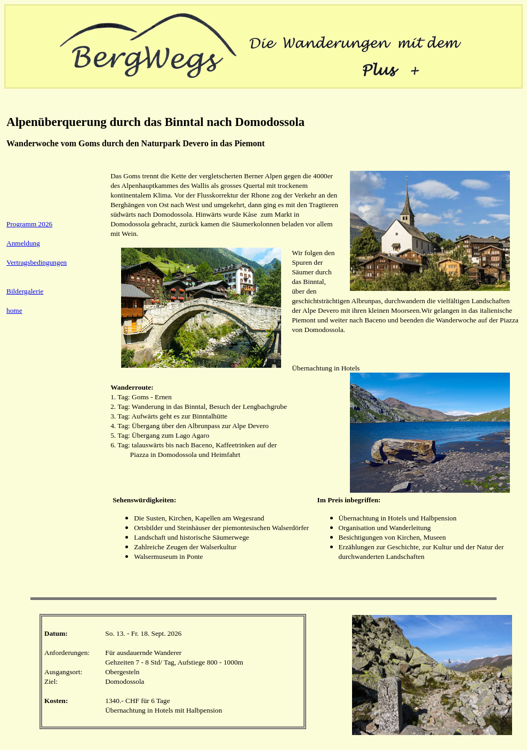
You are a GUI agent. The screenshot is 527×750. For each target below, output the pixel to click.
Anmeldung (23, 243)
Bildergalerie (24, 291)
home (14, 310)
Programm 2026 (29, 224)
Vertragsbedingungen (36, 262)
